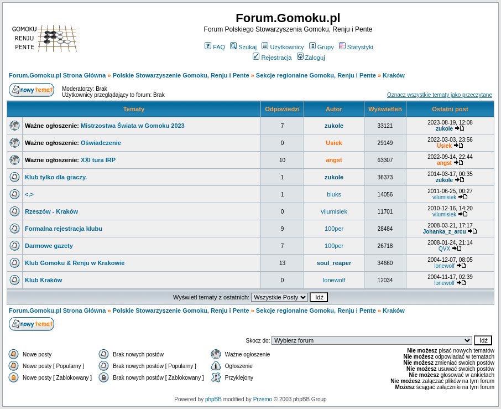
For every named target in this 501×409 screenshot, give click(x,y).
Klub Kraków (43, 280)
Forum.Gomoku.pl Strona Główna (57, 75)
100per (334, 228)
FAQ (215, 47)
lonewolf (444, 266)
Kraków (394, 75)
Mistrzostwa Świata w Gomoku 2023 (133, 125)
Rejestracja (272, 57)
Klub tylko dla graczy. (56, 177)
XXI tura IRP (98, 160)
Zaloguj (311, 57)
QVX (444, 249)
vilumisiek (444, 197)
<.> (29, 194)
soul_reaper (334, 263)
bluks (334, 194)
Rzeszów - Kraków (51, 211)
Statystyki (356, 47)
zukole (334, 125)
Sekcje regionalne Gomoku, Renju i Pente (316, 75)
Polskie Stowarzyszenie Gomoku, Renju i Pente (181, 75)
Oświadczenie (101, 142)
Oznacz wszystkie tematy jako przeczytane (439, 95)
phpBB (213, 399)
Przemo (262, 399)
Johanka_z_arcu (444, 232)
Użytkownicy (283, 47)
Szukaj (243, 47)
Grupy (321, 47)
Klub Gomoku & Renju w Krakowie (74, 263)
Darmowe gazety (49, 245)
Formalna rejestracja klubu (63, 228)
